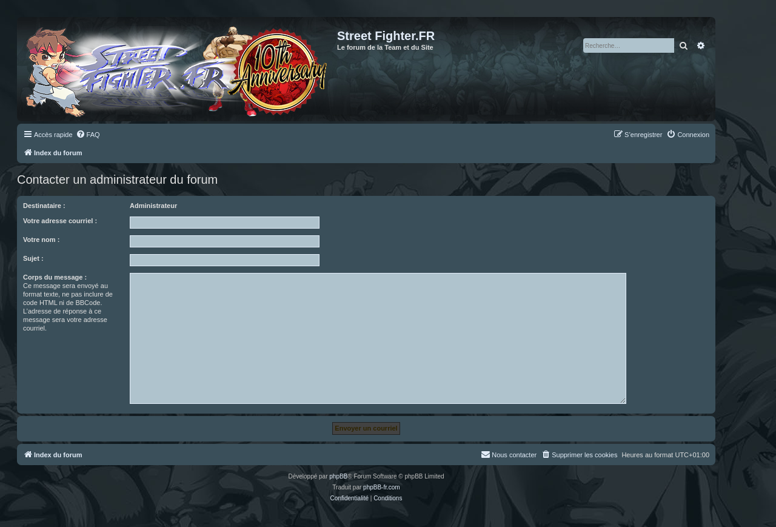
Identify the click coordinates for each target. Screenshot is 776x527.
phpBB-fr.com (381, 487)
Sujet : (33, 258)
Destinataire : (44, 205)
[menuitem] (88, 134)
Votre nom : (41, 239)
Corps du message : (55, 277)
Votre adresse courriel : (60, 220)
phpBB (338, 476)
